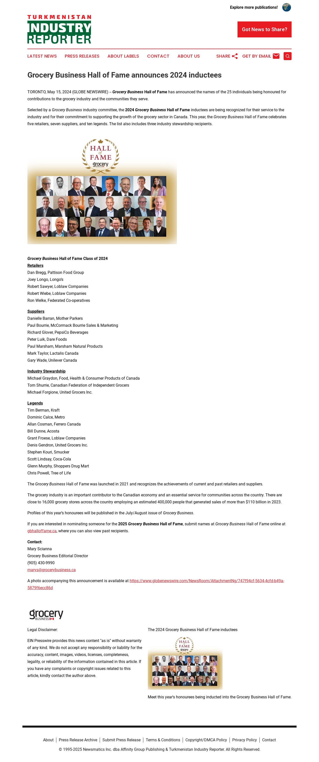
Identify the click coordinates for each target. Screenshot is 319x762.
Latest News (42, 56)
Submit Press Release (121, 740)
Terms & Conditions (163, 740)
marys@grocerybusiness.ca (51, 569)
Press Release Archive (78, 740)
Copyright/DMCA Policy (206, 740)
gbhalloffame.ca (42, 531)
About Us (188, 56)
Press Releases (82, 56)
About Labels (123, 56)
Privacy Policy (244, 740)
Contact (158, 56)
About (48, 740)
